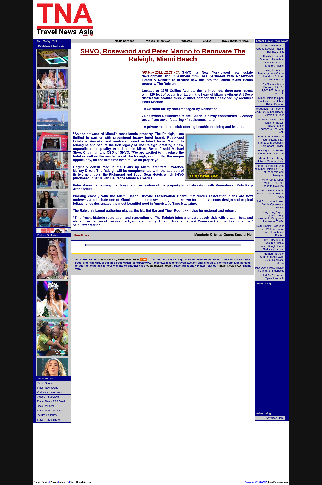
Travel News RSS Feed (51, 401)
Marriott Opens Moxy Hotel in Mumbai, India (270, 160)
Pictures (206, 41)
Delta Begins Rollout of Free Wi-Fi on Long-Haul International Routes (270, 230)
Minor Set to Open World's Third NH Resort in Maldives (273, 182)
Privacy (54, 482)
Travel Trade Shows (49, 419)
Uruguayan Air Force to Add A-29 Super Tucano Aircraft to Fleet (269, 112)
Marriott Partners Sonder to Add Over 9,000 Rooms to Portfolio (272, 258)
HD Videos (43, 46)
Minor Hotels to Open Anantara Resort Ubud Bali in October (270, 101)
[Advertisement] (198, 19)
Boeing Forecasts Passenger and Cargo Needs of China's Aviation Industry (271, 75)
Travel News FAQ (229, 265)
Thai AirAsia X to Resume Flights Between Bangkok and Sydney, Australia (270, 244)
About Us (64, 482)
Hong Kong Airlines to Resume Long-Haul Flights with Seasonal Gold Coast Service (271, 141)
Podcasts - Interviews (50, 392)
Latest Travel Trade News (272, 41)
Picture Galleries (47, 235)
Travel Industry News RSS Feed (118, 259)
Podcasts (186, 41)
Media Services (124, 41)
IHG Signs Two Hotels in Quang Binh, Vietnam (269, 152)
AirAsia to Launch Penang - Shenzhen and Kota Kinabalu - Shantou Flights (272, 61)
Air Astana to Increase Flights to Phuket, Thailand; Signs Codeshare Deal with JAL (270, 126)
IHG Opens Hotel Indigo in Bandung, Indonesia (269, 269)
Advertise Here (275, 417)
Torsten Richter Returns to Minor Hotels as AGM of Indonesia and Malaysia (269, 170)
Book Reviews (45, 405)
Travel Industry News (235, 41)
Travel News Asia (47, 387)
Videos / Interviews (158, 41)
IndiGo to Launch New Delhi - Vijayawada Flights (270, 204)
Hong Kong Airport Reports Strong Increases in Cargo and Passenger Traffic (270, 216)
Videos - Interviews (48, 396)
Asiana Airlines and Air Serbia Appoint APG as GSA (270, 193)
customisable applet (159, 265)
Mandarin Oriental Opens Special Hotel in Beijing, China (242, 234)
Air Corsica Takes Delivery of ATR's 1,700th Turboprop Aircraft (273, 89)
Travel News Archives (50, 410)
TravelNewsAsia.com (80, 482)
